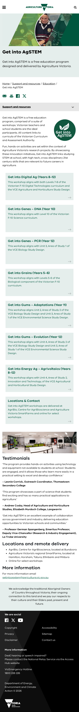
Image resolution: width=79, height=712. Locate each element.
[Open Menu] (4, 8)
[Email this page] (4, 96)
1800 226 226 (12, 673)
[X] (24, 96)
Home (6, 83)
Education (49, 83)
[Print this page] (11, 96)
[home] (39, 7)
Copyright (11, 628)
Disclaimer (11, 640)
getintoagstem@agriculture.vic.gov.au (25, 577)
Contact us (48, 640)
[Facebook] (18, 96)
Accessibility (49, 628)
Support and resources (26, 83)
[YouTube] (20, 620)
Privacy (9, 634)
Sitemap (47, 634)
